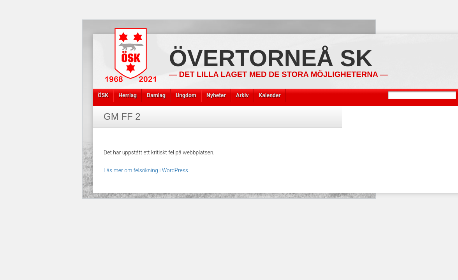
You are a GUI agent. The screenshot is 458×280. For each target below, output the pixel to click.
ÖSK (103, 95)
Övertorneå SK (270, 58)
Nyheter (216, 95)
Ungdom (186, 95)
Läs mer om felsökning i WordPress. (146, 170)
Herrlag (127, 95)
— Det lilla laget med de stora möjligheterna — (278, 74)
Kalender (270, 95)
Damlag (156, 95)
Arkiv (242, 95)
